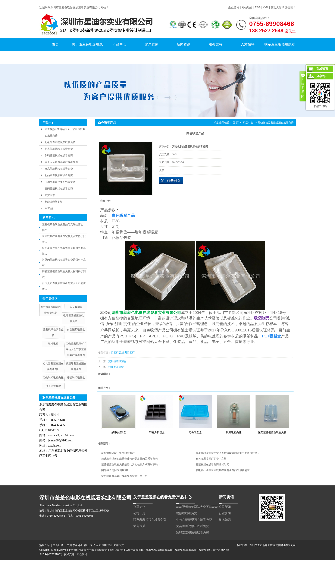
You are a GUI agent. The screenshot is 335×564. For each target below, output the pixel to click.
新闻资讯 (183, 44)
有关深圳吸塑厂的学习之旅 (211, 458)
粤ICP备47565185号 (51, 554)
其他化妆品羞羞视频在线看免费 (276, 122)
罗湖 (116, 545)
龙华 (92, 545)
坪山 (110, 545)
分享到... (322, 76)
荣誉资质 (139, 526)
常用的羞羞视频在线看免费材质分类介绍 (124, 476)
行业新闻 (225, 513)
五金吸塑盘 (76, 307)
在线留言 (322, 68)
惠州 (80, 545)
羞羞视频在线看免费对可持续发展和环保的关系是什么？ (228, 452)
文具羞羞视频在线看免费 (59, 148)
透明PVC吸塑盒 (76, 377)
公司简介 (139, 506)
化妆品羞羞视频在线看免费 (60, 142)
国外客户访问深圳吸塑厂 (115, 470)
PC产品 (49, 208)
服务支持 (215, 44)
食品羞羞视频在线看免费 (59, 168)
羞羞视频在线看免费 (144, 549)
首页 (55, 44)
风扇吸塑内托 (233, 432)
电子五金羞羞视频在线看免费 (61, 162)
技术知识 (225, 519)
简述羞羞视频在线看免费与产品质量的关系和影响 (129, 458)
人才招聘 (247, 44)
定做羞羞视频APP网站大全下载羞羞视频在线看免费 (76, 349)
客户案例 (151, 44)
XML (265, 7)
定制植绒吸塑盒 (117, 361)
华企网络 (82, 554)
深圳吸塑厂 (128, 352)
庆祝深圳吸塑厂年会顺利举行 (118, 452)
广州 (69, 545)
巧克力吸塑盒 (157, 432)
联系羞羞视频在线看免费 (279, 50)
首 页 (235, 122)
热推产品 (44, 545)
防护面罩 (50, 195)
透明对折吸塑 (118, 432)
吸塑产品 (116, 352)
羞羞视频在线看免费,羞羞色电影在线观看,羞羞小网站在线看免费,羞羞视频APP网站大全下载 (52, 1)
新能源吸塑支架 (54, 201)
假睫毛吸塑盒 (116, 366)
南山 (86, 545)
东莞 (75, 545)
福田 (104, 545)
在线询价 (171, 180)
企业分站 (233, 7)
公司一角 (139, 513)
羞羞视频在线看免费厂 (199, 549)
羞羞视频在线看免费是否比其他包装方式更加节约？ (130, 464)
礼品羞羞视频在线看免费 (59, 175)
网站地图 (247, 7)
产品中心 (119, 44)
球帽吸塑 (53, 343)
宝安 (98, 545)
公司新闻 (225, 506)
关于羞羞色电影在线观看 (87, 50)
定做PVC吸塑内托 (53, 377)
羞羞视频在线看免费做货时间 (212, 464)
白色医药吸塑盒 (76, 329)
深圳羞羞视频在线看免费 (171, 549)
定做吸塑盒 (195, 432)
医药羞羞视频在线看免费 (59, 188)
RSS (258, 7)
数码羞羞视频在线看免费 (59, 155)
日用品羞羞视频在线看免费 (60, 181)
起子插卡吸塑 (53, 385)
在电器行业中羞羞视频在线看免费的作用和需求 (223, 470)
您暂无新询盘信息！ (283, 7)
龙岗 (121, 545)
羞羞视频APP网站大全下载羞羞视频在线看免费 (65, 132)
